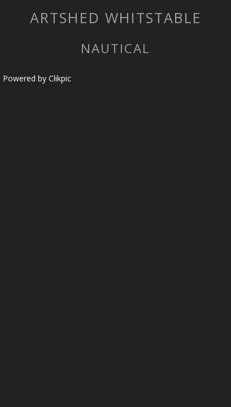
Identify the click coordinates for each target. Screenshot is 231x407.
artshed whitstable (116, 17)
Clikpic (60, 78)
